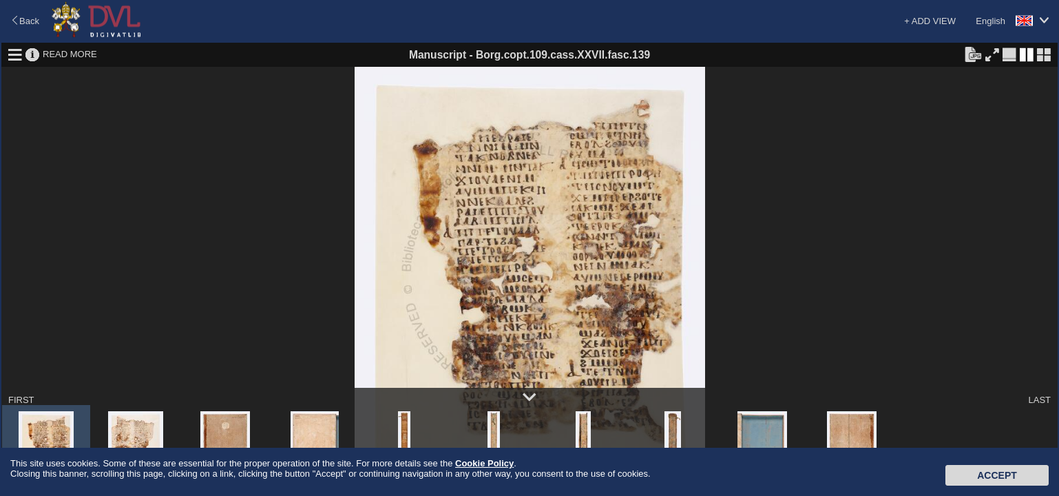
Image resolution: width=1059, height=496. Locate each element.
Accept (997, 475)
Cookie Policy (484, 463)
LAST (1039, 400)
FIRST (21, 400)
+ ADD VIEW (930, 21)
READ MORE (70, 54)
